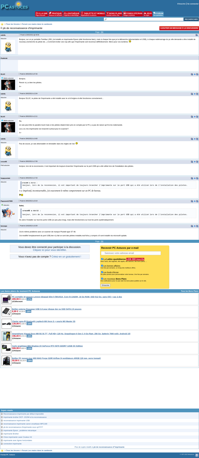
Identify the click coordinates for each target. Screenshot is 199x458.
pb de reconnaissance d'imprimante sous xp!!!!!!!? (23, 427)
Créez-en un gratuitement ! (66, 256)
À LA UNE (41, 14)
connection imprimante (12, 444)
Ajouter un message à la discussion (179, 28)
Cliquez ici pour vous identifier (49, 250)
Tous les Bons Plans (189, 291)
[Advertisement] (99, 389)
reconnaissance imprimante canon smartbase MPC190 (25, 424)
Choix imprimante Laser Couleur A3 (17, 437)
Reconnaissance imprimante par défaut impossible (23, 414)
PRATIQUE (55, 14)
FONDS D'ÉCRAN (133, 14)
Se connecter (193, 4)
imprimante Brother (11, 434)
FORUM (158, 14)
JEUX (148, 14)
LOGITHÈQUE (71, 14)
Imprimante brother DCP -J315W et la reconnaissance (25, 417)
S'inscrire (181, 4)
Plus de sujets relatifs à (99, 447)
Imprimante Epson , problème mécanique (19, 430)
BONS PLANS (114, 14)
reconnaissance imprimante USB (16, 420)
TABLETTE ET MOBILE (93, 14)
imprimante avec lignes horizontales (17, 440)
